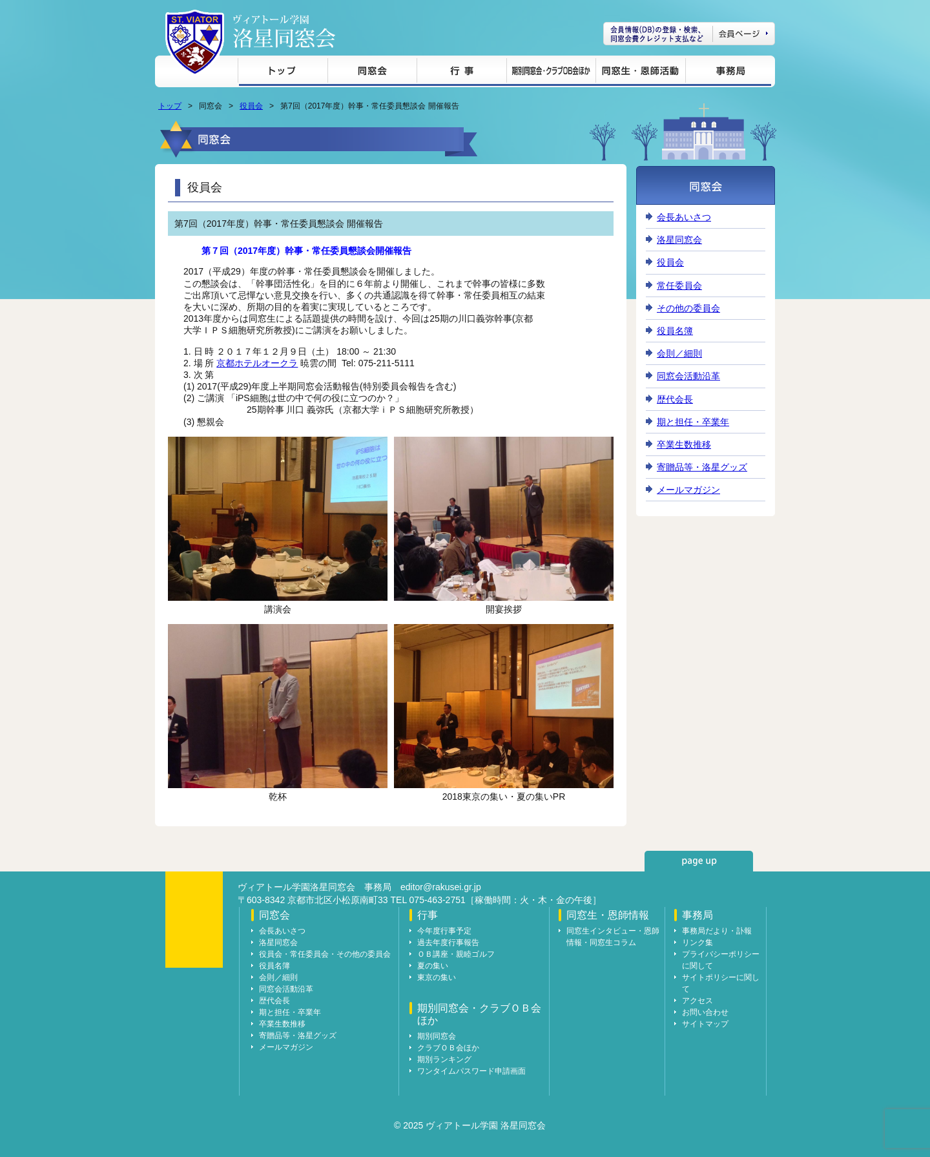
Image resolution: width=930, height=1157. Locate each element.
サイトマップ (705, 1023)
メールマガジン (688, 490)
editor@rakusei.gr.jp (440, 887)
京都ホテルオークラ (257, 363)
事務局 (728, 72)
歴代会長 (675, 399)
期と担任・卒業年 (693, 422)
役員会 (251, 105)
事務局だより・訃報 (717, 930)
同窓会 (372, 72)
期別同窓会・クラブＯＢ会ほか (550, 72)
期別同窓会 (436, 1036)
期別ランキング (444, 1059)
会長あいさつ (684, 217)
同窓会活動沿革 (688, 376)
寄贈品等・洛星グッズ (702, 467)
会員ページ (689, 33)
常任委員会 (679, 285)
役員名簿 (675, 331)
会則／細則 (679, 353)
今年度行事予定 (444, 930)
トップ (282, 72)
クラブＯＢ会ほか (448, 1047)
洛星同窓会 (679, 240)
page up (699, 861)
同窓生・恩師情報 (640, 72)
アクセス (697, 1000)
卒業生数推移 (684, 444)
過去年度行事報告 (448, 942)
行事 (461, 72)
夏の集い (432, 965)
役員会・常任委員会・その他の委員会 (325, 954)
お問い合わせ (705, 1012)
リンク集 (697, 942)
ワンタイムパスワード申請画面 (471, 1071)
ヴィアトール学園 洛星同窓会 (284, 31)
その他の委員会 (688, 308)
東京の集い (436, 977)
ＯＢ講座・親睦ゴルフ (456, 954)
